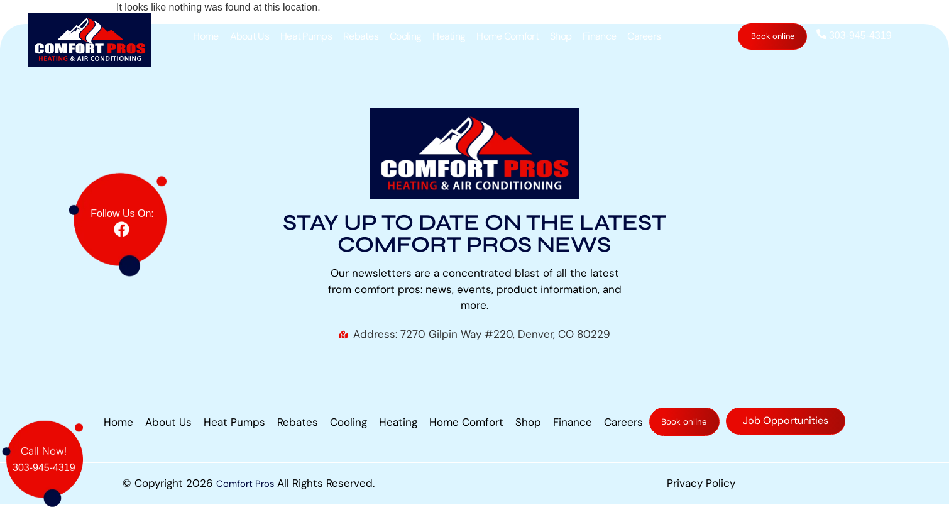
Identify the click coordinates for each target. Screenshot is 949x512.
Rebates (361, 36)
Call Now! (44, 443)
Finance (600, 36)
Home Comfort (508, 36)
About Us (249, 36)
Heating (449, 36)
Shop (561, 36)
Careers (644, 36)
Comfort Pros (245, 491)
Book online (772, 36)
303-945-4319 (853, 35)
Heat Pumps (306, 36)
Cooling (406, 36)
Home (206, 36)
